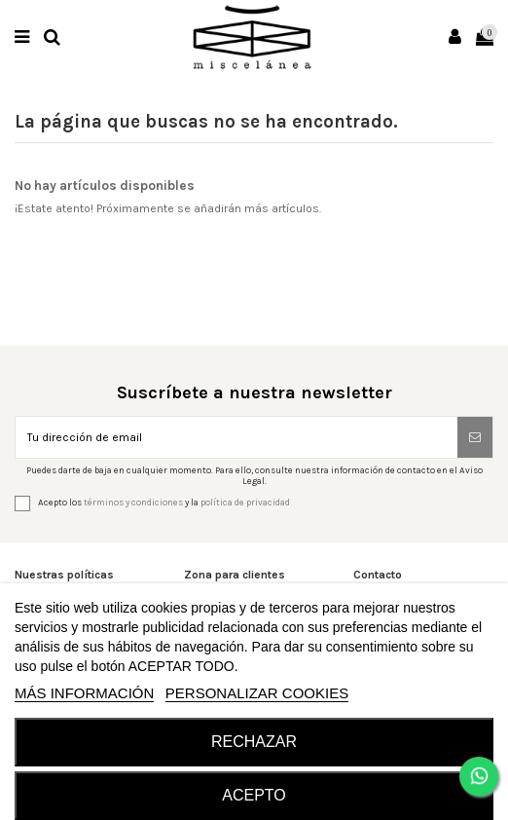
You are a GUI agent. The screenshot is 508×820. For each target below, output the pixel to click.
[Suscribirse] (474, 437)
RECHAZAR (254, 741)
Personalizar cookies (256, 693)
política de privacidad (245, 503)
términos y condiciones (133, 503)
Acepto (254, 795)
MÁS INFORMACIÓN (84, 693)
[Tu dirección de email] (236, 437)
